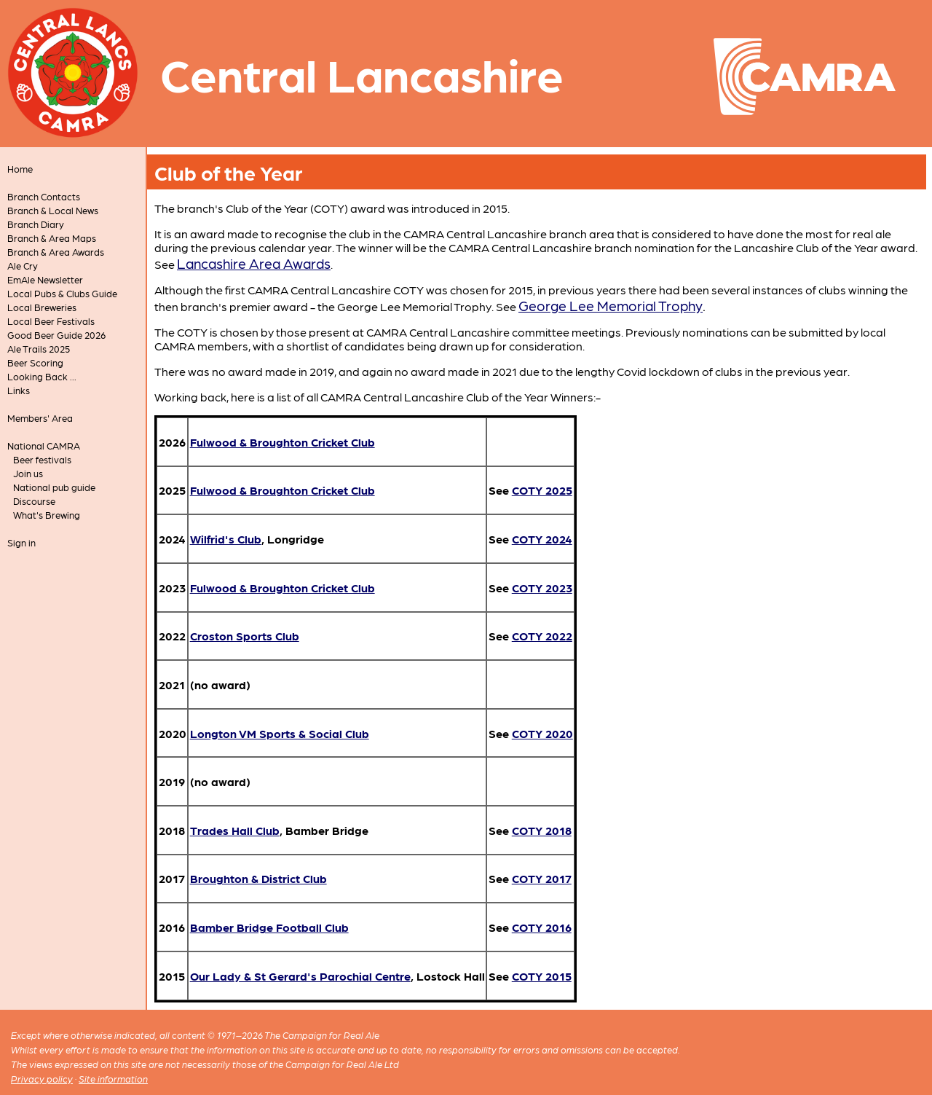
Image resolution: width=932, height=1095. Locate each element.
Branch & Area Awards (55, 251)
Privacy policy (42, 1078)
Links (18, 390)
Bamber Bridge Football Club (269, 927)
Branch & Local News (52, 210)
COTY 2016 (542, 927)
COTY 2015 (542, 976)
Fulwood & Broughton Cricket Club (282, 442)
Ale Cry (22, 265)
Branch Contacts (43, 196)
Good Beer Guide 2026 (56, 334)
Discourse (34, 500)
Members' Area (40, 417)
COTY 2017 (542, 878)
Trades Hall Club (235, 830)
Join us (28, 473)
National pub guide (54, 487)
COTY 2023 (542, 587)
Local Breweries (41, 307)
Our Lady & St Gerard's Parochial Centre (300, 976)
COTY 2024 (542, 539)
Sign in (21, 542)
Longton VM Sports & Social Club (279, 733)
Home (20, 168)
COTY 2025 (542, 490)
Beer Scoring (35, 362)
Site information (113, 1078)
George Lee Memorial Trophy (610, 305)
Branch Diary (35, 224)
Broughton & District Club (258, 878)
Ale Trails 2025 (38, 348)
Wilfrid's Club (225, 539)
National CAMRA (43, 445)
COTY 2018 (542, 830)
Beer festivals (42, 459)
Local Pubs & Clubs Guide (62, 293)
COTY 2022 (542, 636)
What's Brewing (46, 514)
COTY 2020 (542, 733)
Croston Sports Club (244, 636)
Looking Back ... (41, 376)
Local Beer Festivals (51, 320)
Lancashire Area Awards (254, 262)
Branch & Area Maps (51, 237)
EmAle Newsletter (45, 279)
